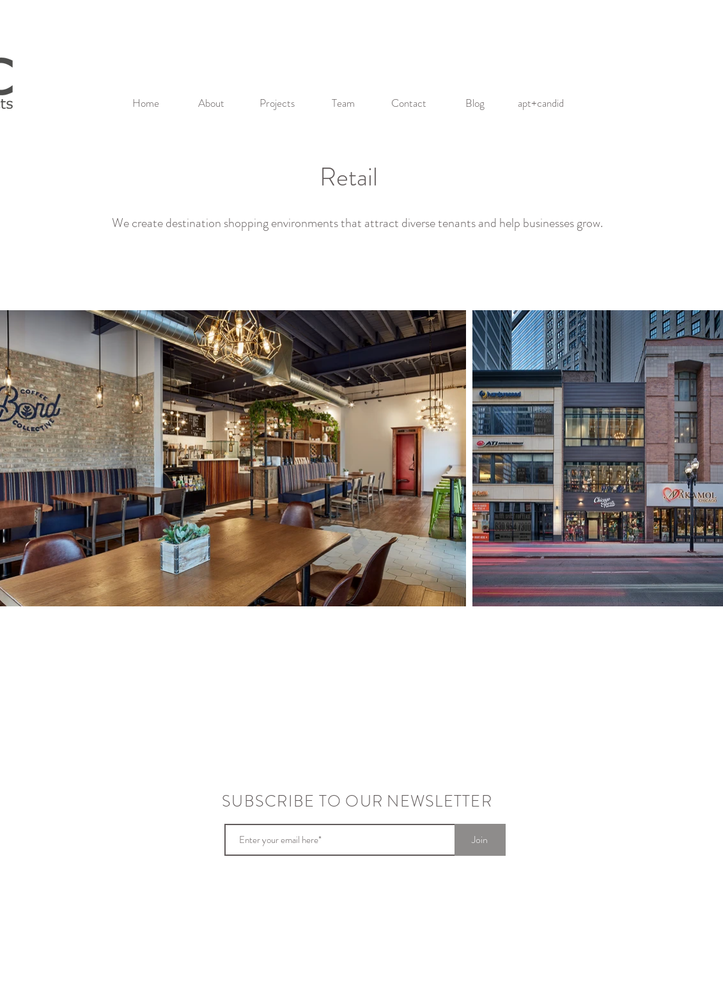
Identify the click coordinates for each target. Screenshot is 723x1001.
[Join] (480, 840)
